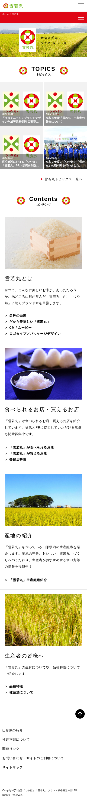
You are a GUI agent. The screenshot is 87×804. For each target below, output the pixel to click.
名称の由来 (17, 315)
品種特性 (16, 686)
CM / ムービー (20, 327)
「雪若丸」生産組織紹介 (28, 580)
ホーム (5, 14)
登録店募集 (17, 459)
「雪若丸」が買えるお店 (28, 453)
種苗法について (21, 692)
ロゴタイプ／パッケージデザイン (35, 333)
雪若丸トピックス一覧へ (61, 179)
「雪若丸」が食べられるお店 (31, 447)
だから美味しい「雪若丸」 (30, 321)
